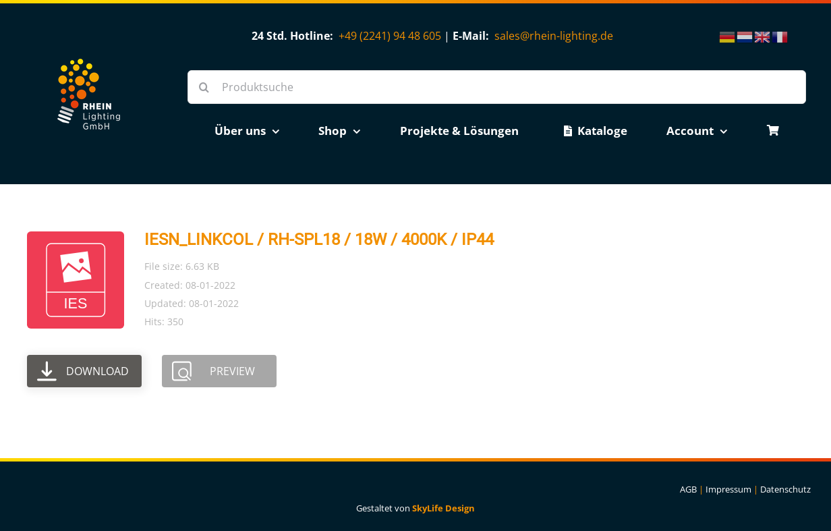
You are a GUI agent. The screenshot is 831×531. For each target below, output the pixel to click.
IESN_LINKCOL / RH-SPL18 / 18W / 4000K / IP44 (319, 239)
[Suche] (204, 87)
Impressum (728, 489)
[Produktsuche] (497, 87)
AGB (688, 489)
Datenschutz (785, 489)
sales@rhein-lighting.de (553, 35)
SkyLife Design (443, 508)
